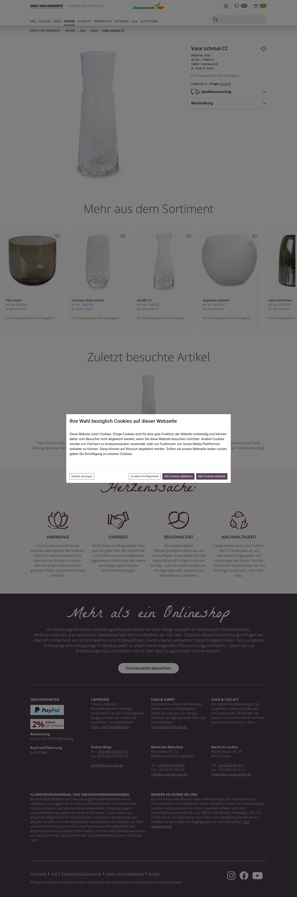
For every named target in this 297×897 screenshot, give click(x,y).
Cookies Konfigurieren (145, 476)
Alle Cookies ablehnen (178, 476)
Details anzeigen (81, 476)
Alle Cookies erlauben (212, 476)
